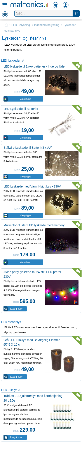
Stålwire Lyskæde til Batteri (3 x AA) (27, 147)
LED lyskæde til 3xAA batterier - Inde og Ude (34, 66)
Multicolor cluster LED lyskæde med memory (34, 225)
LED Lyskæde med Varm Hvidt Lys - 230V (32, 186)
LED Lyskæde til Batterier (20, 109)
